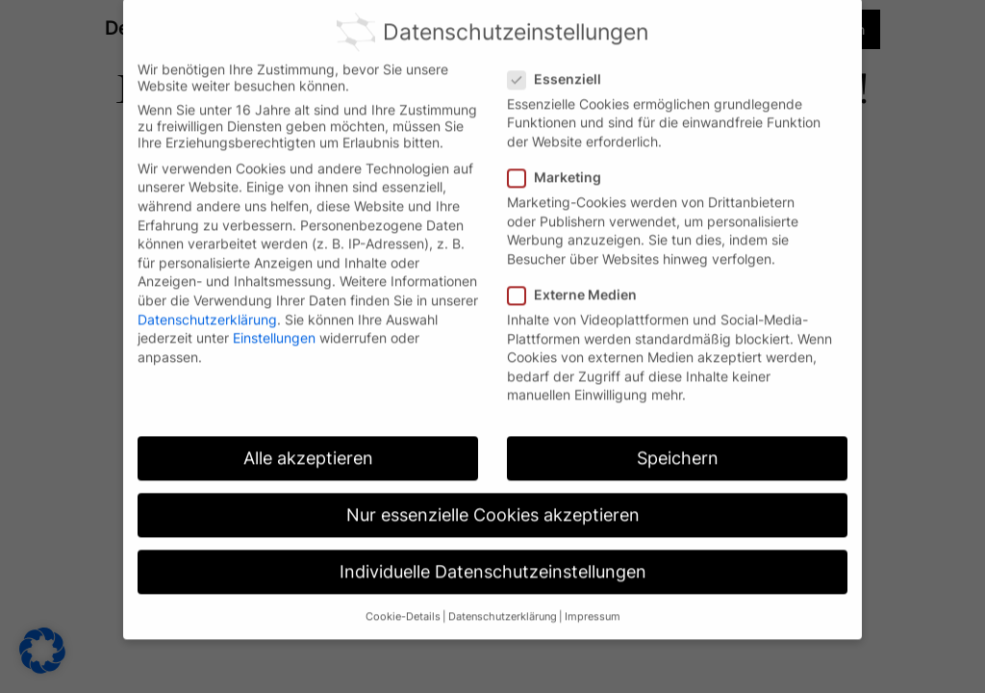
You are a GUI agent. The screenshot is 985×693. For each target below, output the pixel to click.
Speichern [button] (678, 447)
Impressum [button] (592, 605)
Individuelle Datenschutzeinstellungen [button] (493, 561)
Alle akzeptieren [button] (308, 447)
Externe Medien (580, 283)
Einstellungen (274, 327)
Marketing (562, 166)
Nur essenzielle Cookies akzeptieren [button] (493, 504)
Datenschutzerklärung (207, 307)
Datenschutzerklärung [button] (502, 605)
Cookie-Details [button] (403, 605)
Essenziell (562, 67)
